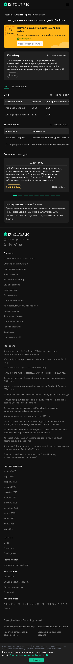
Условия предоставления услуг (19, 626)
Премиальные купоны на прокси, (22, 208)
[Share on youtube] (20, 244)
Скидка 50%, (25, 212)
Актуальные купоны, (53, 215)
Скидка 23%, (51, 212)
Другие (12, 75)
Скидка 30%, (38, 212)
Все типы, (37, 204)
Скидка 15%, (12, 215)
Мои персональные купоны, (52, 208)
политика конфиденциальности (53, 626)
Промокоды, (12, 212)
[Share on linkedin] (10, 244)
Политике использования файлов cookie (16, 633)
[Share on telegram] (15, 244)
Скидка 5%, (37, 215)
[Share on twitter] (5, 244)
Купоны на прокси (23, 14)
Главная (8, 14)
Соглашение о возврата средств (49, 633)
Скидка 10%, (25, 215)
